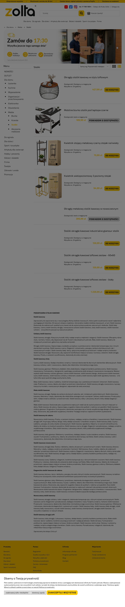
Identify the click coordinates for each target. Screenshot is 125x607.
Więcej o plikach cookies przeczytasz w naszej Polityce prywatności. (29, 587)
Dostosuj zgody (38, 593)
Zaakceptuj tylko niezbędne (17, 593)
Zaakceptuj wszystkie (62, 593)
